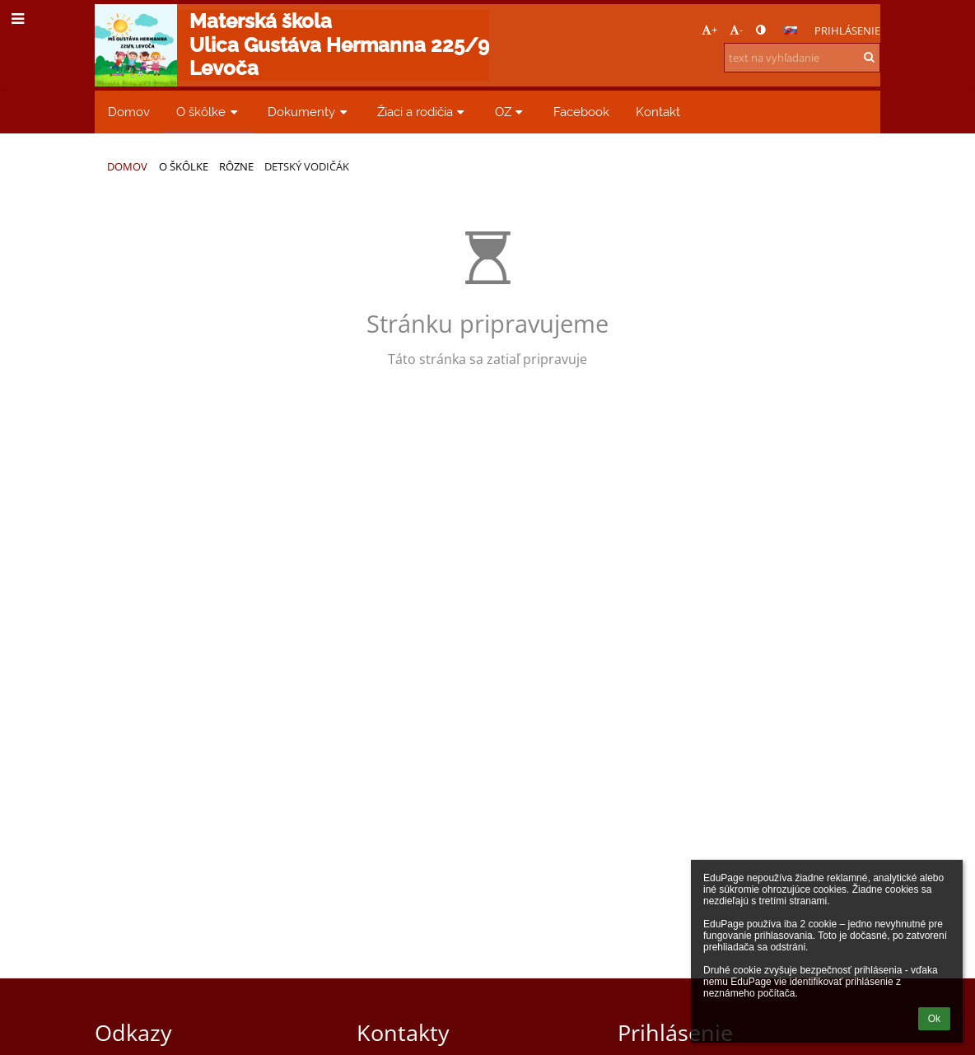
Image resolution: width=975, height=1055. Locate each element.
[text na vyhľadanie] (802, 57)
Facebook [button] (581, 112)
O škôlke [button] (208, 112)
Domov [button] (129, 112)
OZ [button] (511, 112)
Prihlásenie (847, 30)
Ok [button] (934, 1019)
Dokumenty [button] (309, 112)
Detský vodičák (306, 166)
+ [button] (709, 29)
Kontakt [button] (658, 112)
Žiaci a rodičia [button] (423, 112)
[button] (790, 30)
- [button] (736, 29)
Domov (127, 166)
